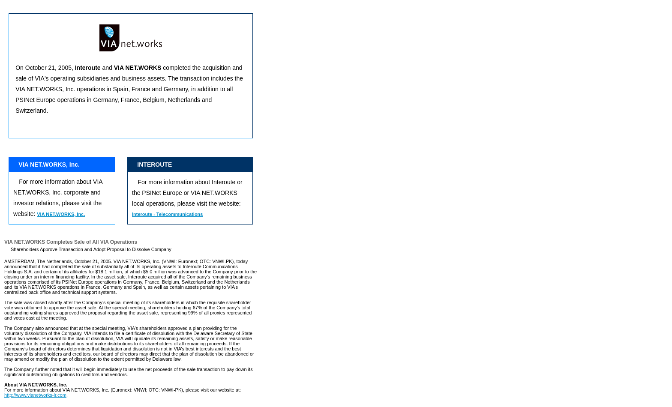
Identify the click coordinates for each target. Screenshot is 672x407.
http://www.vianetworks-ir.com (35, 395)
